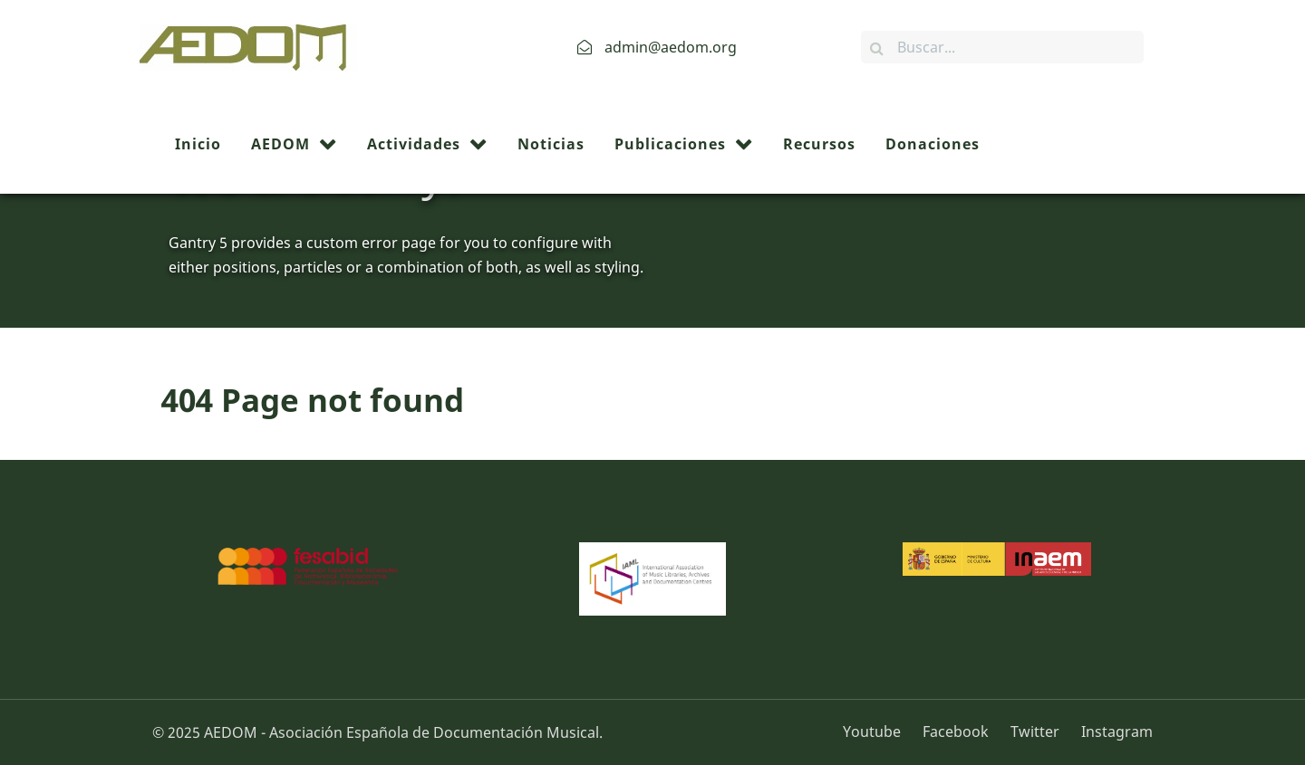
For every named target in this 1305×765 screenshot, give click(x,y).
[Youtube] (878, 731)
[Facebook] (957, 731)
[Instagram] (1112, 731)
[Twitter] (1036, 731)
